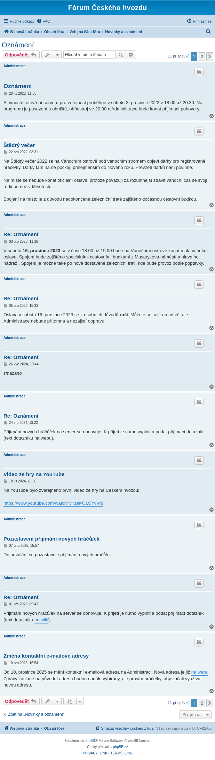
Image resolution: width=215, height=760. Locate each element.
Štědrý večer (19, 145)
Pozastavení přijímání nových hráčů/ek (51, 539)
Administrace (14, 66)
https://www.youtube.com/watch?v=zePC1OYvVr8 (53, 503)
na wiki (41, 619)
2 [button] (202, 56)
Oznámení (18, 45)
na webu (199, 672)
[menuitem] (43, 21)
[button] (209, 56)
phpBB (90, 741)
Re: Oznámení (20, 234)
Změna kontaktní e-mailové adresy (46, 656)
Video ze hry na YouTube (34, 474)
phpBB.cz (120, 747)
